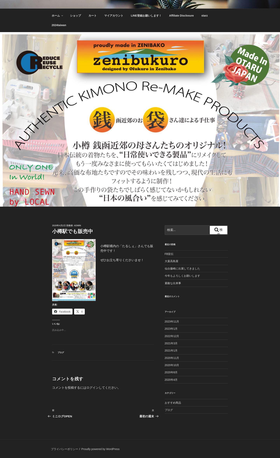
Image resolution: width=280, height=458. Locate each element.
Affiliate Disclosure (181, 15)
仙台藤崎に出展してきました (182, 268)
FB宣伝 (169, 253)
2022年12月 (172, 336)
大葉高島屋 (171, 261)
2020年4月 (171, 379)
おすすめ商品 (173, 402)
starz (204, 15)
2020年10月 (172, 365)
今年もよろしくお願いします (182, 275)
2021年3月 (171, 343)
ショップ (75, 15)
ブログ (61, 352)
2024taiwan (59, 25)
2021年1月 (171, 350)
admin (77, 225)
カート (92, 15)
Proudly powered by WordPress (100, 449)
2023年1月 (171, 328)
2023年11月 (172, 321)
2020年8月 (171, 372)
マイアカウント (113, 15)
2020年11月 (172, 357)
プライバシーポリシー (64, 449)
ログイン (92, 387)
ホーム (58, 15)
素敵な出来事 (173, 283)
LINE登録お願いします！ (146, 15)
